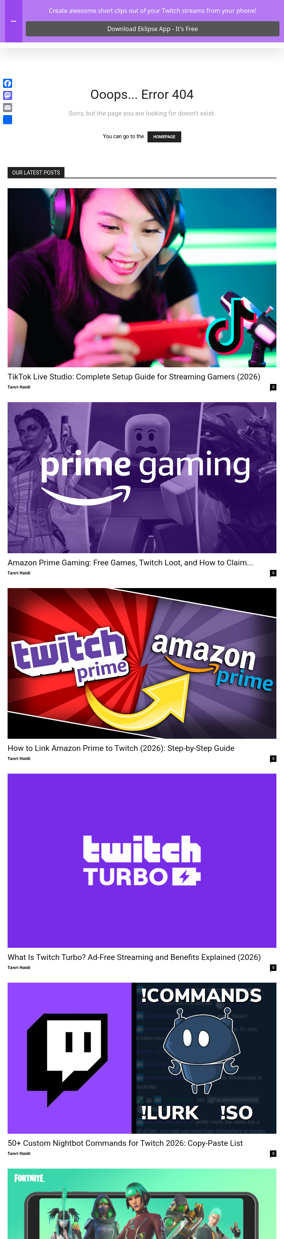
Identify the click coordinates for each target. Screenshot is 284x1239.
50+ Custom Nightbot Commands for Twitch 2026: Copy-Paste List (125, 1184)
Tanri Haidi (19, 428)
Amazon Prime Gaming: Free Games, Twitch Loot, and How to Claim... (130, 604)
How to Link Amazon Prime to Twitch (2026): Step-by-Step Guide (121, 789)
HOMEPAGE (164, 178)
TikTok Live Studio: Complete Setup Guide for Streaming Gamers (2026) (134, 418)
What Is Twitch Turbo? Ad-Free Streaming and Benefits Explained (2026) (134, 998)
